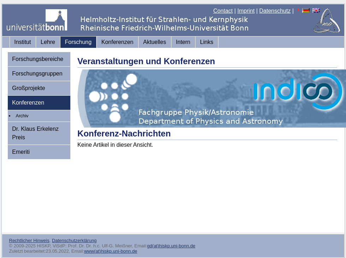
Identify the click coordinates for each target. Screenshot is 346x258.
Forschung (78, 42)
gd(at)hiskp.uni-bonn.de (171, 245)
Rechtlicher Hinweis (29, 240)
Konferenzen (117, 42)
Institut (22, 42)
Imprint (246, 11)
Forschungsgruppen (37, 74)
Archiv (22, 115)
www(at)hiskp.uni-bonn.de (110, 251)
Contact (223, 11)
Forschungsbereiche (37, 59)
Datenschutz (275, 11)
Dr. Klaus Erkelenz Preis (35, 133)
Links (206, 42)
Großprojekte (28, 88)
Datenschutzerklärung (74, 240)
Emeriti (21, 152)
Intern (183, 42)
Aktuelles (154, 42)
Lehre (48, 42)
